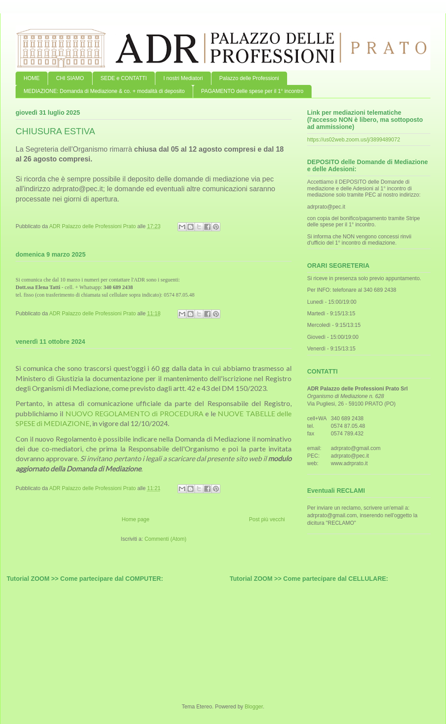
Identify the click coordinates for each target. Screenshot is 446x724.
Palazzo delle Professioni (249, 78)
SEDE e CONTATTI (124, 78)
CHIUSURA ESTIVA (55, 131)
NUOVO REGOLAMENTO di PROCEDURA (134, 413)
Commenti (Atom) (166, 539)
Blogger (254, 707)
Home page (136, 519)
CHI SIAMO (70, 78)
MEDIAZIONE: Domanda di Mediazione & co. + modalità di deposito (104, 91)
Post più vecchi (267, 519)
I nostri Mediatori (183, 78)
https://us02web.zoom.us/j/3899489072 (353, 140)
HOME (32, 78)
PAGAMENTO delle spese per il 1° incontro (252, 91)
